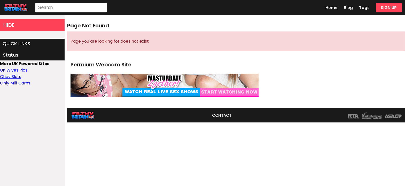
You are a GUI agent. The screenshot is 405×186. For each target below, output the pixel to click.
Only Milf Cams (15, 83)
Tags (364, 7)
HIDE (8, 25)
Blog (348, 7)
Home (331, 7)
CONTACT (221, 115)
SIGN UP (389, 7)
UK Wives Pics (13, 70)
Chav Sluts (10, 77)
